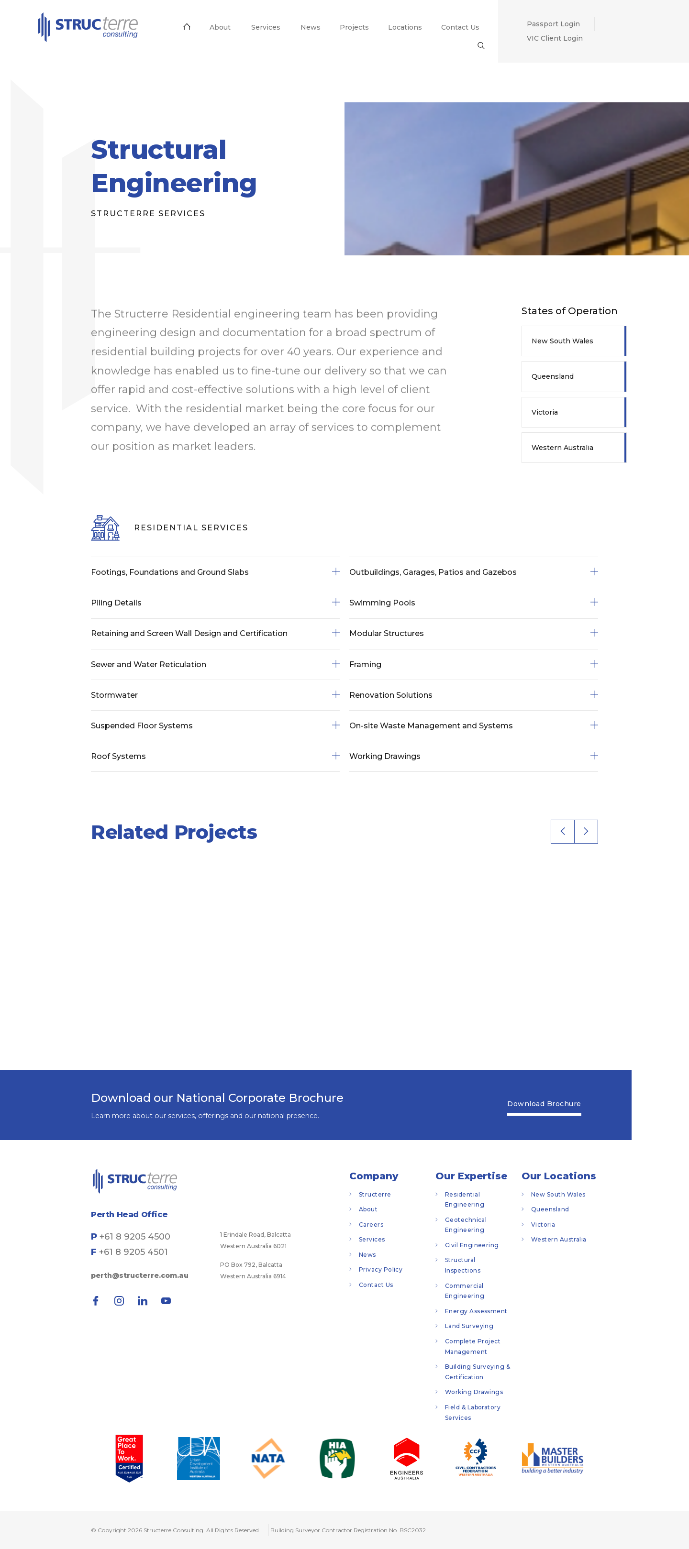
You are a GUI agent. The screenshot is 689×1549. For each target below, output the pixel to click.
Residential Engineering (464, 1199)
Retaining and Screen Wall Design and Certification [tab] (215, 633)
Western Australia (562, 447)
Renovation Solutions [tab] (473, 695)
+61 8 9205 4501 (133, 1252)
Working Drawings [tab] (473, 756)
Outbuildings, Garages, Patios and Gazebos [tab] (473, 572)
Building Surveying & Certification (477, 1372)
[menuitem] (87, 27)
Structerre (375, 1194)
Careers (371, 1224)
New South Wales (562, 341)
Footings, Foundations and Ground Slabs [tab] (215, 572)
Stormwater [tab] (215, 695)
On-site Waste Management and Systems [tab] (473, 726)
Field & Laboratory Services (472, 1412)
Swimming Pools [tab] (473, 603)
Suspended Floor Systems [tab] (215, 726)
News (367, 1254)
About (368, 1209)
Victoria (545, 412)
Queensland (553, 376)
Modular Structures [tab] (473, 633)
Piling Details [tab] (215, 603)
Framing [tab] (473, 665)
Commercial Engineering (464, 1291)
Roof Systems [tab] (215, 756)
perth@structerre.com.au (140, 1275)
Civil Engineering (472, 1245)
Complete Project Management (472, 1346)
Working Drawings (474, 1391)
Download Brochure (544, 1103)
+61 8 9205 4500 (135, 1236)
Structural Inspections (462, 1265)
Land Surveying (469, 1325)
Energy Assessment (476, 1311)
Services (372, 1239)
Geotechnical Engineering (466, 1225)
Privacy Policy (380, 1269)
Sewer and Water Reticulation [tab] (215, 665)
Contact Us (376, 1284)
